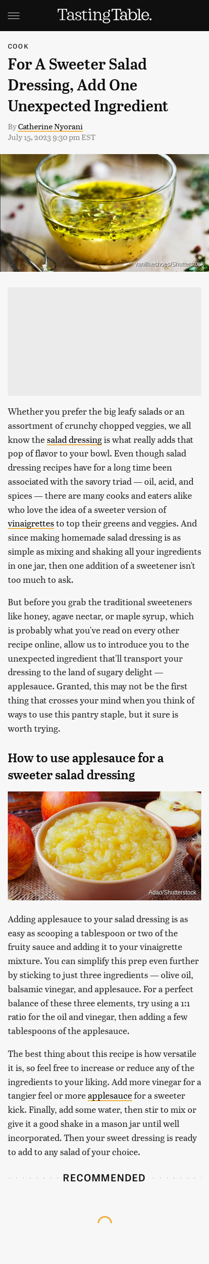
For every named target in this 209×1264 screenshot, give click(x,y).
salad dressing (74, 439)
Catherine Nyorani (50, 126)
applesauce (110, 1095)
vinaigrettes (31, 523)
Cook (18, 46)
